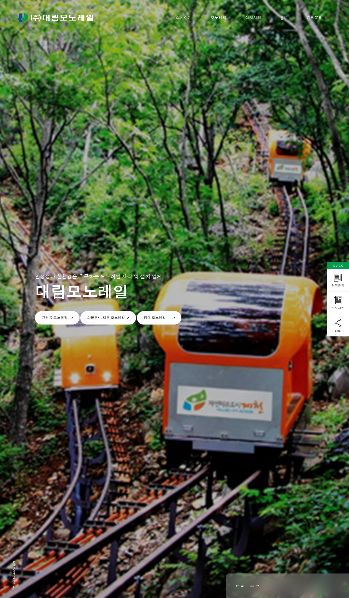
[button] (237, 586)
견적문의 (315, 17)
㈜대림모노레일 (55, 17)
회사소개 (184, 17)
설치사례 (253, 17)
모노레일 (219, 17)
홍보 (284, 17)
